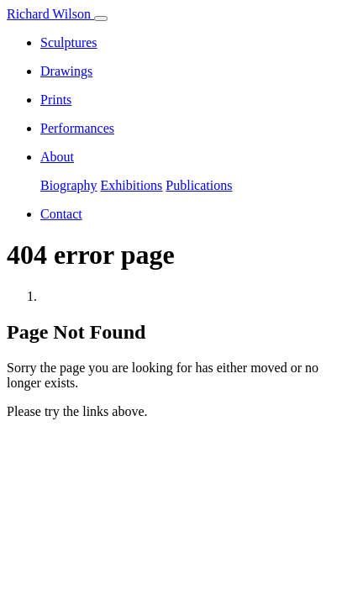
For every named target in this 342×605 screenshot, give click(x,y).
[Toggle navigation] (101, 18)
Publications (199, 185)
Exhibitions (132, 185)
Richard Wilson (50, 14)
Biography (68, 185)
